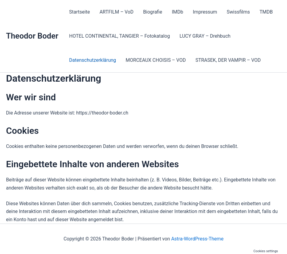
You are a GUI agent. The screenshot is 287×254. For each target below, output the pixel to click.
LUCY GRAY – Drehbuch (204, 36)
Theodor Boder (32, 35)
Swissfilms (238, 12)
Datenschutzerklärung (92, 60)
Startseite (79, 12)
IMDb (177, 12)
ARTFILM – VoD (116, 12)
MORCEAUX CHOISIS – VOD (156, 60)
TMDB (266, 12)
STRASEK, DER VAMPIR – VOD (228, 60)
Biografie (152, 12)
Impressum (205, 12)
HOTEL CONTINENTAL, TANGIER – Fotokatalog (119, 36)
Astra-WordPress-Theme (197, 239)
